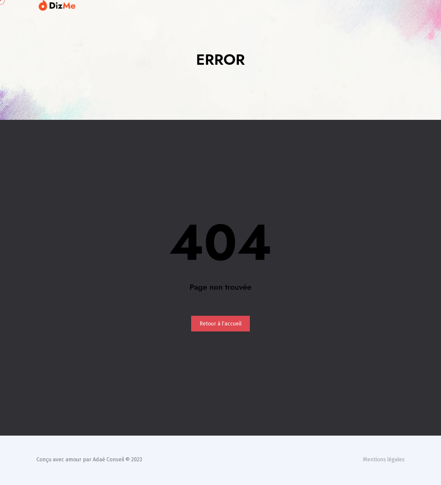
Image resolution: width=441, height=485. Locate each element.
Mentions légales (385, 459)
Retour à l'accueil (220, 323)
